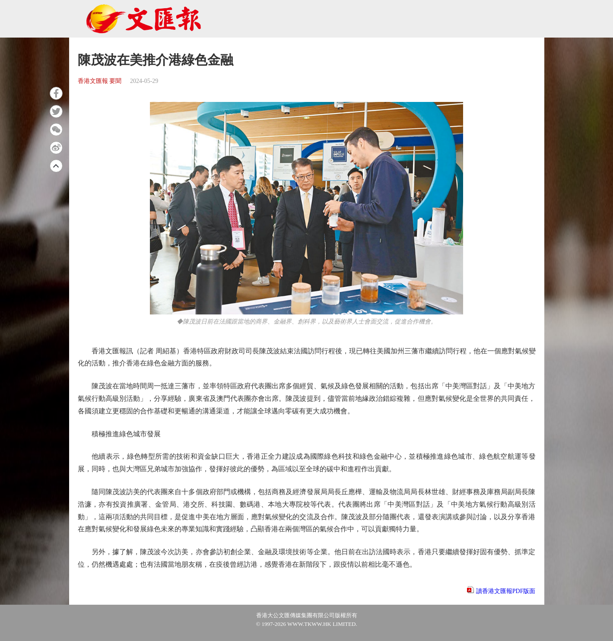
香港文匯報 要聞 (100, 81)
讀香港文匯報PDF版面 (506, 591)
